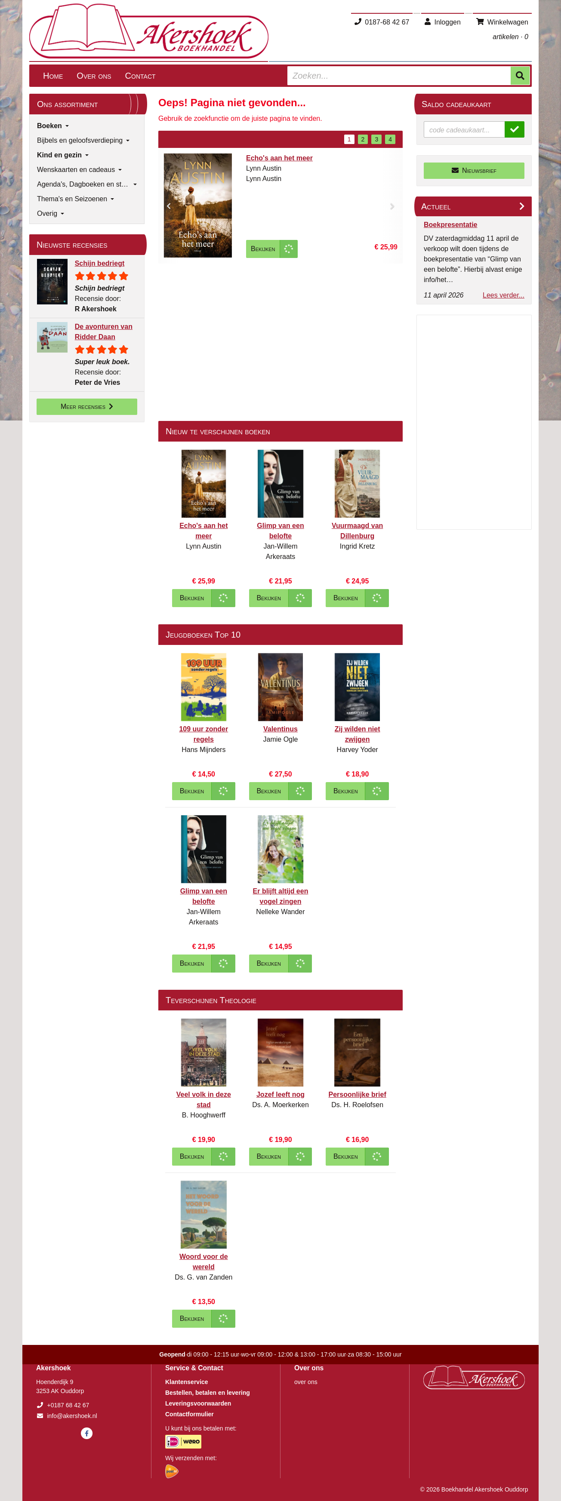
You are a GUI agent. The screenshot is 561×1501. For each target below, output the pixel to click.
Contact (140, 75)
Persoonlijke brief (357, 1094)
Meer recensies (87, 406)
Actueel (436, 206)
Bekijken (263, 248)
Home (53, 75)
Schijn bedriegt (100, 263)
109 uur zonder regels (203, 734)
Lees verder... (503, 295)
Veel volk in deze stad (203, 1099)
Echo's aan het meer (279, 158)
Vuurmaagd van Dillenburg (357, 531)
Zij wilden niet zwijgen (357, 734)
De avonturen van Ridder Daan (104, 332)
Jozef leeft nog (280, 1094)
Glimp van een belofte (280, 531)
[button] (168, 206)
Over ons (94, 75)
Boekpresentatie (451, 224)
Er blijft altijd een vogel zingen (280, 896)
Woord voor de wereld (203, 1262)
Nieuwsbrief (474, 170)
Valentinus (280, 729)
